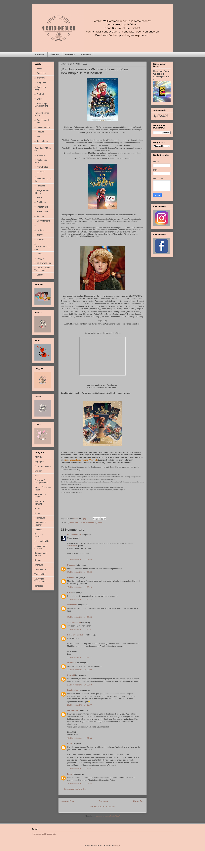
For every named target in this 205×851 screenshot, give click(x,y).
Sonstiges (38, 586)
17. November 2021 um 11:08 (79, 617)
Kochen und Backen (39, 535)
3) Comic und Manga (40, 88)
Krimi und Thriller (42, 541)
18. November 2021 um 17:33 (79, 738)
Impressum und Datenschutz (44, 834)
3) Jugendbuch (41, 141)
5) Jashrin (38, 235)
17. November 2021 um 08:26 (79, 572)
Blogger (117, 845)
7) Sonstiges (40, 275)
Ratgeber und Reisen (40, 554)
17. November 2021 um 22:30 (79, 670)
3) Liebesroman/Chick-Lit (43, 178)
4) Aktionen (39, 216)
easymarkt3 (72, 605)
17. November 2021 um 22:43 (79, 685)
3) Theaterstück (41, 207)
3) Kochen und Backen (40, 161)
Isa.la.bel (71, 577)
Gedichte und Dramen (40, 495)
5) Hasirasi (39, 230)
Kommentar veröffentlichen (75, 789)
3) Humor (38, 136)
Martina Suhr (72, 710)
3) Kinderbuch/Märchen (84, 522)
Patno (69, 743)
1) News (70, 522)
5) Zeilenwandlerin (42, 263)
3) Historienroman (42, 127)
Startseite (39, 55)
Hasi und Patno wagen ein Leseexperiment (161, 75)
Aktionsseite (72, 546)
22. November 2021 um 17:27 (79, 769)
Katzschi (71, 675)
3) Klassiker (39, 155)
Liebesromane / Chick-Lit (41, 547)
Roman (37, 560)
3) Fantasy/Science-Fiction (42, 113)
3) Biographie (40, 82)
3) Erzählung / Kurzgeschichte (41, 104)
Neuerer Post (67, 801)
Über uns (55, 55)
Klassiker (38, 529)
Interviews (70, 55)
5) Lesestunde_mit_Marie (42, 246)
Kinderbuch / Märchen (40, 523)
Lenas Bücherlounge (76, 635)
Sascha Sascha (74, 622)
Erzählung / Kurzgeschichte (41, 481)
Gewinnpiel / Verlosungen (40, 580)
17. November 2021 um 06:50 (79, 560)
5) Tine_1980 (40, 258)
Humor (37, 513)
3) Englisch (39, 94)
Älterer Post (138, 801)
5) (35, 225)
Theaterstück (40, 569)
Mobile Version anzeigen (102, 806)
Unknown (71, 565)
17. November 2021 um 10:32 (79, 599)
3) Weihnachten (41, 211)
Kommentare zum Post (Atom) (107, 816)
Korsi (69, 592)
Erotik (37, 476)
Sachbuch (38, 565)
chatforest (71, 663)
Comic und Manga (42, 466)
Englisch (38, 471)
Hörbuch (38, 508)
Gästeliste (86, 55)
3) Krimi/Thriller (41, 167)
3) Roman (38, 197)
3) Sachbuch (40, 202)
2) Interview (39, 78)
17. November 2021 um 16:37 (79, 629)
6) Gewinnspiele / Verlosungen (42, 269)
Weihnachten (40, 574)
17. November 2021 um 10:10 (79, 587)
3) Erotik (38, 99)
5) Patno (98, 522)
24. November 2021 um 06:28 (79, 783)
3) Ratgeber (39, 186)
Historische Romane (39, 502)
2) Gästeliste (40, 73)
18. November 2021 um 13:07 (79, 705)
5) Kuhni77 (39, 239)
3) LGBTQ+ (39, 172)
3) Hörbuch (39, 132)
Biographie (39, 461)
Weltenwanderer (74, 534)
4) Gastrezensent (42, 221)
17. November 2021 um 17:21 (79, 657)
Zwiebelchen (72, 690)
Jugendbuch (39, 518)
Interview (38, 457)
